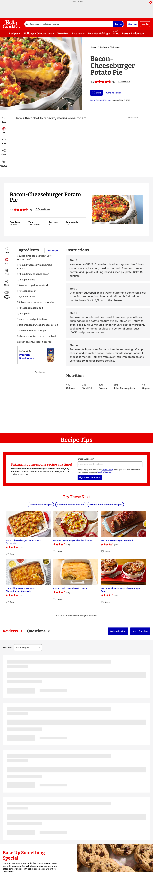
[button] (3, 130)
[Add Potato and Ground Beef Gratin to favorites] (55, 599)
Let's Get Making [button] (98, 33)
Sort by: (7, 647)
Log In (144, 24)
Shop (116, 33)
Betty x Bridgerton (133, 33)
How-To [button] (62, 33)
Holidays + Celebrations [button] (38, 33)
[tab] (13, 631)
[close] (150, 2)
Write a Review (118, 631)
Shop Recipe (52, 250)
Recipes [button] (13, 33)
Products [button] (77, 33)
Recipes (103, 47)
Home (93, 47)
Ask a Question (140, 631)
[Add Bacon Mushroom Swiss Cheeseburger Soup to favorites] (102, 602)
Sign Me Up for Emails (90, 477)
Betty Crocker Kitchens (100, 100)
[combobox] (68, 24)
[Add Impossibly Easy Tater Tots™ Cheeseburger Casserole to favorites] (7, 602)
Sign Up (132, 24)
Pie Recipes (115, 47)
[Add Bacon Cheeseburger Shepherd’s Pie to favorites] (55, 551)
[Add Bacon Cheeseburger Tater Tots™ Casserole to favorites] (7, 554)
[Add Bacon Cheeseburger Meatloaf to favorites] (102, 551)
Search (118, 24)
